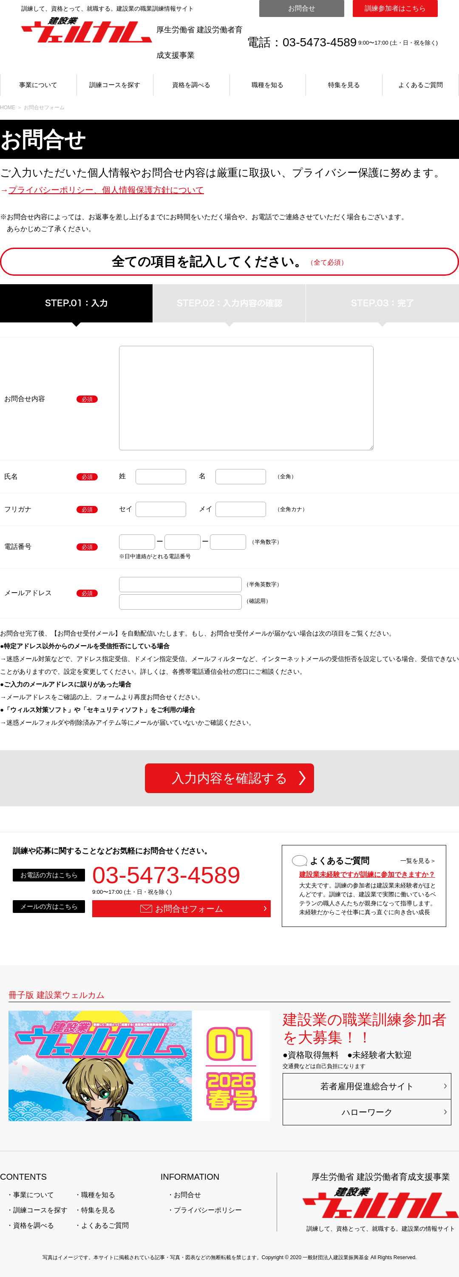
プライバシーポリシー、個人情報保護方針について (106, 190)
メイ (205, 508)
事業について (38, 84)
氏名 (11, 476)
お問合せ (301, 8)
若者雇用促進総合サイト (367, 1086)
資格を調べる (191, 84)
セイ (126, 508)
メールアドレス (28, 592)
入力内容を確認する (230, 778)
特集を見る (344, 84)
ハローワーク (367, 1112)
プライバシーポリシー (208, 1210)
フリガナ (17, 509)
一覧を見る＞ (418, 860)
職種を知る (267, 84)
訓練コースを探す (114, 84)
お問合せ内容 (24, 398)
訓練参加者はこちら (395, 8)
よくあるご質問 (420, 84)
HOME (7, 107)
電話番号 (17, 546)
